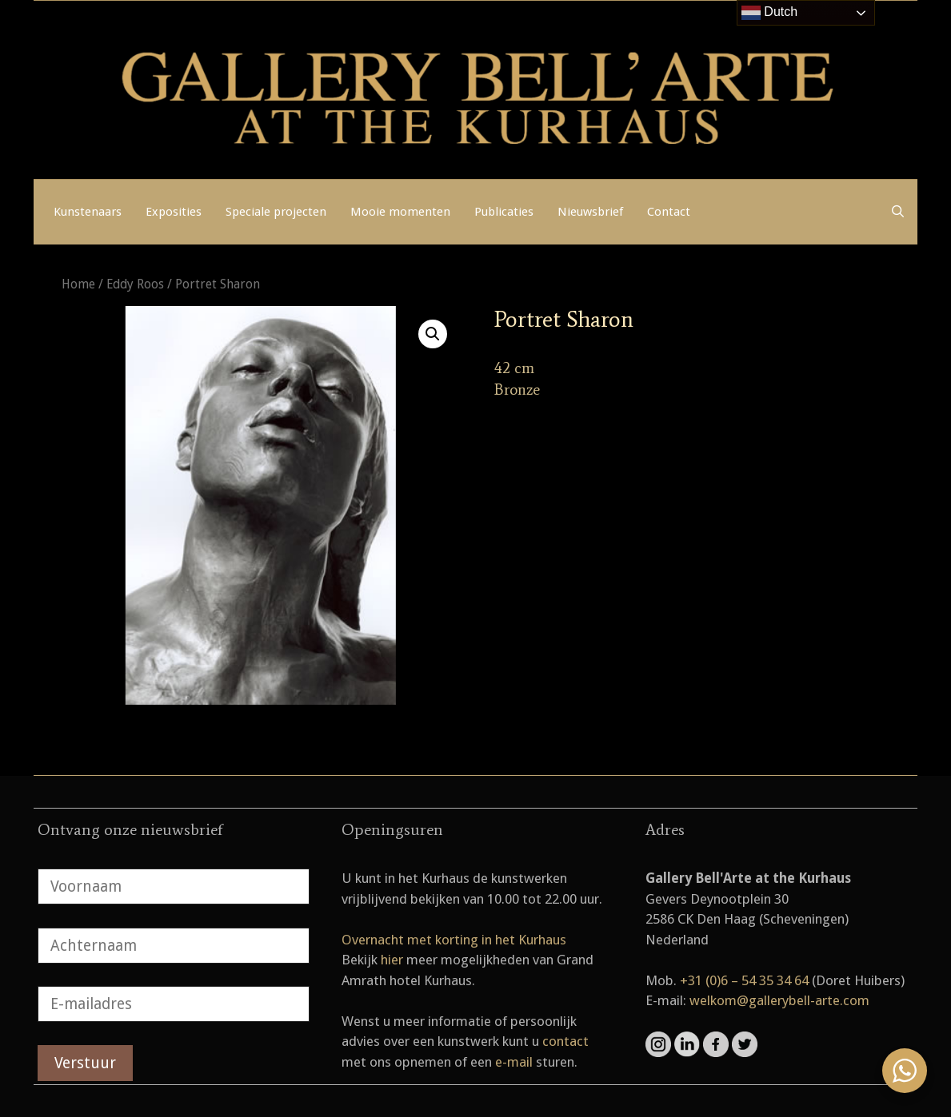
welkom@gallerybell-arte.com (779, 1000)
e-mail (514, 1062)
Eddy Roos (135, 284)
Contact (668, 212)
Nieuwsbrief (590, 212)
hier (392, 960)
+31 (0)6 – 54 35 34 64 (744, 980)
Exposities (174, 212)
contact (565, 1041)
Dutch (769, 12)
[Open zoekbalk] (897, 212)
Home (78, 284)
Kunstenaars (88, 212)
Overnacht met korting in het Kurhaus (454, 940)
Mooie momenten (400, 212)
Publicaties (503, 212)
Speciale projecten (276, 212)
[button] (432, 334)
